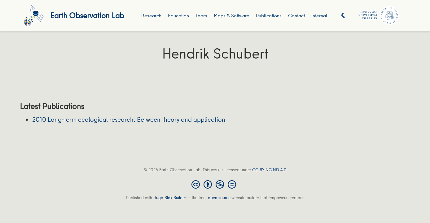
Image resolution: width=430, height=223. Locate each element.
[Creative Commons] (215, 184)
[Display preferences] (343, 15)
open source (219, 198)
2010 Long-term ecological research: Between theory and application (128, 119)
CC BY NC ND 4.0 (269, 170)
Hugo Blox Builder (169, 198)
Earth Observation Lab (87, 15)
